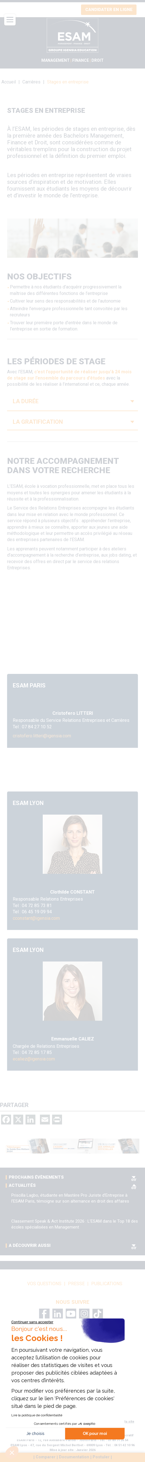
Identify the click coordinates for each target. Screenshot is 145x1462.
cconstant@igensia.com (36, 918)
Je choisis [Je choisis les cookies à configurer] (35, 1433)
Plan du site (125, 1421)
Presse (76, 1284)
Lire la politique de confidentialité (36, 1415)
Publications (106, 1284)
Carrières (31, 82)
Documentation (74, 1457)
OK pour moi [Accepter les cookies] (95, 1433)
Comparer (46, 1457)
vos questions (44, 1284)
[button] (12, 1452)
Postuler (101, 1457)
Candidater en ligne (109, 9)
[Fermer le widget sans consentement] (32, 1322)
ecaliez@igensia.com (34, 1059)
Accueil (8, 82)
